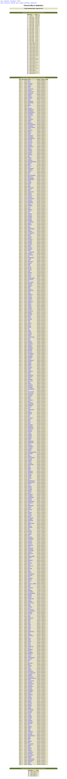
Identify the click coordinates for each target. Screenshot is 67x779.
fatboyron (29, 204)
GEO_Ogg (29, 165)
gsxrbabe (29, 439)
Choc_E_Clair (30, 380)
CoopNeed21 (30, 495)
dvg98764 (29, 597)
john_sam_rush (30, 393)
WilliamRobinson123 (31, 480)
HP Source (30, 532)
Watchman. (30, 193)
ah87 (29, 256)
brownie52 (29, 557)
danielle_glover (30, 752)
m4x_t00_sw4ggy (31, 391)
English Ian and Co (31, 501)
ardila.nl (29, 99)
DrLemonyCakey (31, 91)
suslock (29, 604)
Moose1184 (30, 395)
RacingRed (30, 434)
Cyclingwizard (30, 694)
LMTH (29, 484)
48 (28, 775)
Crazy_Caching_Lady (31, 672)
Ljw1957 (29, 626)
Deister (29, 576)
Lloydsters (29, 580)
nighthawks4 (30, 209)
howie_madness (30, 754)
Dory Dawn (30, 712)
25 (27, 48)
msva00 (29, 397)
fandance (29, 121)
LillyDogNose (30, 97)
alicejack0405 (30, 652)
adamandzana (30, 402)
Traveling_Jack (30, 279)
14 (27, 33)
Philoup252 (30, 412)
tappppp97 (29, 704)
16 (27, 36)
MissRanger (30, 741)
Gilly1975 (29, 276)
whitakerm (29, 745)
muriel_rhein (30, 613)
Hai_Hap (29, 275)
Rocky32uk (30, 332)
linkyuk (29, 739)
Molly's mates (30, 239)
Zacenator (29, 132)
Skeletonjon (30, 283)
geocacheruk (30, 612)
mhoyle (29, 260)
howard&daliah (30, 690)
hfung (29, 416)
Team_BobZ (30, 509)
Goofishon (29, 157)
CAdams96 (30, 682)
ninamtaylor (30, 297)
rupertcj (29, 521)
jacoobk (29, 467)
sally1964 (29, 245)
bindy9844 (29, 490)
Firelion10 (29, 461)
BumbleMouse (30, 113)
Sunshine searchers (31, 457)
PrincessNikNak (30, 743)
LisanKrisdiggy (30, 587)
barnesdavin (30, 753)
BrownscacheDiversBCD (32, 452)
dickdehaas (30, 675)
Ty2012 (29, 546)
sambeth (29, 605)
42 (27, 72)
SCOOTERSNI (30, 591)
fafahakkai (29, 312)
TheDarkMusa (30, 731)
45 (28, 771)
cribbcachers (30, 723)
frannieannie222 (30, 168)
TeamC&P (29, 715)
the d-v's (29, 87)
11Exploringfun (30, 549)
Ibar (28, 106)
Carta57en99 (30, 527)
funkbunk (29, 86)
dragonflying (30, 689)
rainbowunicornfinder (31, 593)
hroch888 (29, 258)
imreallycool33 (30, 135)
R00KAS (29, 493)
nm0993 (29, 378)
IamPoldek (29, 449)
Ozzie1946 (29, 253)
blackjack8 (29, 153)
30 (27, 55)
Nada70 (29, 190)
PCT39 (29, 82)
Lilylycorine (30, 541)
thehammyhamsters (31, 278)
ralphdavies (30, 361)
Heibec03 (29, 246)
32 (27, 58)
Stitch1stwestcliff (31, 102)
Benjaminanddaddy (31, 556)
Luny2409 (29, 654)
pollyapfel (29, 238)
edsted (29, 271)
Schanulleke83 (30, 101)
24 (27, 47)
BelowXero (30, 579)
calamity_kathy (30, 553)
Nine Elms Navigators (31, 175)
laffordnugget (30, 691)
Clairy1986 (29, 475)
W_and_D (29, 656)
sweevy (29, 339)
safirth (29, 660)
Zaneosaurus (30, 349)
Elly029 (29, 664)
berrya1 (29, 667)
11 (27, 29)
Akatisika (29, 210)
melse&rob (29, 194)
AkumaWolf (30, 242)
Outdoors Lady (30, 93)
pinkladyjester (30, 201)
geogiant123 (30, 243)
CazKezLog (30, 213)
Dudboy (29, 287)
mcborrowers (30, 376)
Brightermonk (30, 284)
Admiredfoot (30, 350)
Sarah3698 (30, 241)
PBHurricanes (30, 123)
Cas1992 (29, 327)
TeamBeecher (30, 169)
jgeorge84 (29, 727)
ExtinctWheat (30, 379)
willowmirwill (30, 145)
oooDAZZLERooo (31, 409)
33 (27, 59)
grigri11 (29, 235)
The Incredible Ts (31, 353)
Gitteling (29, 180)
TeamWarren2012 (31, 257)
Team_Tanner (30, 142)
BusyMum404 (30, 405)
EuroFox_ (29, 293)
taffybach (29, 131)
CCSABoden (30, 357)
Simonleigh (30, 552)
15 (27, 35)
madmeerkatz (30, 384)
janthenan (29, 438)
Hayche (29, 134)
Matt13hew (30, 224)
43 (27, 73)
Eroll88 (29, 264)
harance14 (29, 572)
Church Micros (13, 1)
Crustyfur (29, 432)
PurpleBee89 (30, 205)
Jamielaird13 (30, 346)
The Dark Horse (30, 646)
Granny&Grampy (31, 360)
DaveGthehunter (31, 441)
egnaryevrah (30, 367)
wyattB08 (29, 331)
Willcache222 (30, 356)
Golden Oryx (30, 702)
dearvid (29, 184)
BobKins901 (30, 220)
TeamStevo (30, 94)
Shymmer (29, 223)
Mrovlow (29, 469)
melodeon (29, 304)
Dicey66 (29, 372)
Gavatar (29, 616)
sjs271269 (29, 269)
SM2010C (29, 650)
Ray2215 (29, 116)
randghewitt (30, 216)
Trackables (21, 2)
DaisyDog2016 (30, 520)
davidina (29, 186)
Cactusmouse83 (30, 191)
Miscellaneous (27, 2)
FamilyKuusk (30, 160)
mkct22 (29, 265)
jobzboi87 (29, 317)
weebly (29, 104)
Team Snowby (30, 417)
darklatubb (29, 306)
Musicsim (29, 147)
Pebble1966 (30, 720)
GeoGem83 (30, 217)
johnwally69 (30, 489)
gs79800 (29, 624)
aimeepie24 (30, 512)
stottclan (29, 630)
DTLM (29, 582)
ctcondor (29, 443)
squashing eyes (30, 428)
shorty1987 (30, 478)
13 (27, 32)
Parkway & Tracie (31, 602)
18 (27, 39)
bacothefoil (30, 486)
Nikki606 (29, 738)
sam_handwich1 (30, 282)
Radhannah (30, 705)
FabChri (29, 316)
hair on (29, 558)
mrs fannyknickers (31, 232)
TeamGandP (30, 601)
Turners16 (29, 513)
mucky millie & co (31, 609)
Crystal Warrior (30, 686)
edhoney (29, 508)
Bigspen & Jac (30, 176)
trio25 (29, 535)
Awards (2, 2)
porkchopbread (30, 635)
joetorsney (29, 323)
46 (28, 773)
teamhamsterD (30, 545)
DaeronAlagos (30, 424)
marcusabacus (30, 354)
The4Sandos (30, 590)
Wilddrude (29, 701)
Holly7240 (29, 305)
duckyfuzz (29, 368)
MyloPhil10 (30, 498)
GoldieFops (30, 526)
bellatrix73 (29, 286)
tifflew (29, 156)
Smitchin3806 (30, 453)
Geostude (29, 383)
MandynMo (30, 249)
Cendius (29, 730)
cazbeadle (29, 345)
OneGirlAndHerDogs (31, 735)
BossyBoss (30, 219)
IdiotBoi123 (30, 430)
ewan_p (29, 80)
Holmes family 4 (30, 671)
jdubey (29, 554)
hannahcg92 (30, 658)
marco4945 (30, 717)
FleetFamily (30, 435)
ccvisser (29, 642)
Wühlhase (29, 95)
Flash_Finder (30, 130)
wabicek (29, 524)
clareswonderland (31, 680)
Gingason (29, 749)
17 (27, 37)
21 (27, 43)
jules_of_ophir (30, 539)
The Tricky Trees (31, 550)
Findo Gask (30, 687)
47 (28, 774)
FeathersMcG (30, 578)
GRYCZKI (29, 530)
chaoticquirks (30, 519)
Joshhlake (29, 534)
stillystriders (30, 594)
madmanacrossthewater (32, 161)
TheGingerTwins (30, 709)
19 (27, 40)
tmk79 (29, 420)
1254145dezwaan (31, 179)
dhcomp (29, 561)
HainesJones (30, 542)
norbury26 (29, 117)
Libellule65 (29, 334)
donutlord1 (29, 341)
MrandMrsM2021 (31, 442)
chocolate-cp (30, 195)
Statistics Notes (34, 2)
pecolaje (29, 369)
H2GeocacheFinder (31, 112)
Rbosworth (29, 84)
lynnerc (29, 408)
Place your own (7, 2)
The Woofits (30, 750)
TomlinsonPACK (30, 290)
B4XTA (29, 569)
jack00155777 (30, 653)
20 (27, 41)
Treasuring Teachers (31, 127)
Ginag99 (29, 679)
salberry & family (31, 187)
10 (27, 28)
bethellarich (30, 756)
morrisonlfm (30, 716)
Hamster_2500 (30, 310)
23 (27, 46)
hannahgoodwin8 (31, 178)
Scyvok (29, 208)
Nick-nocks (30, 491)
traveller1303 (30, 313)
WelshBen (29, 708)
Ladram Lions (30, 386)
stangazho (29, 302)
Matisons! (29, 105)
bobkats (29, 230)
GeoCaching (6, 1)
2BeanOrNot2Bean (31, 228)
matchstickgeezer (31, 598)
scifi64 (29, 632)
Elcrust (29, 454)
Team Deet (30, 143)
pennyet (29, 608)
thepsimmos (30, 563)
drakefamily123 (30, 375)
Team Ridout (30, 734)
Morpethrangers (30, 427)
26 (27, 50)
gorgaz (29, 320)
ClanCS (29, 567)
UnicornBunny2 (30, 119)
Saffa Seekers (30, 649)
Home (2, 1)
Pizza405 (29, 695)
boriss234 (29, 267)
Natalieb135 (30, 665)
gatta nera (29, 273)
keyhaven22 (30, 342)
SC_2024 (29, 719)
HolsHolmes (30, 698)
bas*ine (29, 586)
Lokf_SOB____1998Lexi (32, 583)
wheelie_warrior (30, 617)
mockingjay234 (30, 254)
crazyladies (30, 460)
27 (27, 51)
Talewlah (29, 571)
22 (27, 44)
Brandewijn (30, 669)
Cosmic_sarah (30, 394)
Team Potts (30, 543)
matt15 (29, 504)
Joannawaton (30, 247)
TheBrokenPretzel (31, 523)
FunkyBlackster (30, 517)
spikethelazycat (30, 110)
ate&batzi (29, 365)
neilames (29, 627)
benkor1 (29, 589)
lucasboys (29, 419)
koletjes (29, 763)
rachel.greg (30, 726)
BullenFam (29, 456)
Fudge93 (29, 421)
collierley (29, 728)
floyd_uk (29, 643)
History (17, 2)
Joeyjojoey (29, 295)
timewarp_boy (30, 294)
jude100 (29, 639)
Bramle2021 (30, 413)
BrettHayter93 (30, 560)
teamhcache (30, 445)
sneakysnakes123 (31, 631)
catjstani (29, 250)
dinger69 (29, 398)
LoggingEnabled (30, 221)
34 (27, 61)
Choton (29, 564)
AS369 (29, 415)
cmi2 (28, 212)
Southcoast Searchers (31, 124)
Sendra (29, 423)
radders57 (29, 641)
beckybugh (30, 697)
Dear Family (30, 431)
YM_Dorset (30, 764)
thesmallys (29, 158)
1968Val (29, 628)
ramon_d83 (30, 515)
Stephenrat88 (30, 387)
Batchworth (30, 315)
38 (27, 66)
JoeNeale (29, 757)
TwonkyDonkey (30, 446)
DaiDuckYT (30, 506)
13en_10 (29, 206)
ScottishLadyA (30, 343)
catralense (29, 634)
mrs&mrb (29, 668)
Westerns (29, 468)
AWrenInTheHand (31, 198)
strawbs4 (29, 183)
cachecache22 (30, 371)
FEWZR (29, 737)
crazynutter (30, 487)
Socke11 (29, 713)
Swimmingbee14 (31, 760)
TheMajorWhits (30, 136)
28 (27, 52)
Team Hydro (30, 141)
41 (27, 70)
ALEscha (29, 645)
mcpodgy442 (30, 231)
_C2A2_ (29, 321)
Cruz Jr (29, 479)
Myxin (29, 528)
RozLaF (29, 746)
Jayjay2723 (30, 197)
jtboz (28, 280)
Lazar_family (30, 732)
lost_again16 (30, 298)
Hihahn (29, 623)
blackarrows (30, 531)
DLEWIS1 (29, 450)
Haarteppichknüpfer (31, 657)
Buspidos (29, 619)
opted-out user (30, 261)
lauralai (29, 401)
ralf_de (29, 620)
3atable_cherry (30, 301)
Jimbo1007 (30, 761)
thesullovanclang (31, 683)
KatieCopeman (30, 202)
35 (27, 62)
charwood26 (30, 458)
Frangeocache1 (30, 146)
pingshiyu (29, 227)
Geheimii (29, 693)
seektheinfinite (30, 472)
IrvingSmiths (30, 150)
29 (27, 54)
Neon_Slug (30, 352)
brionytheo (29, 90)
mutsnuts (29, 638)
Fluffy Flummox (30, 676)
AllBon (29, 382)
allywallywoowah (31, 464)
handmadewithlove (31, 389)
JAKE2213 (29, 234)
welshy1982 (30, 139)
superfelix (29, 476)
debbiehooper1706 (31, 138)
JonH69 (29, 465)
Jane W (29, 615)
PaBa (29, 173)
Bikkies (29, 164)
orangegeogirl (30, 494)
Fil (28, 390)
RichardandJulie (30, 505)
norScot (29, 172)
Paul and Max (30, 83)
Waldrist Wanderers (31, 482)
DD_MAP (29, 358)
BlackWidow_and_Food (32, 678)
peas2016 (29, 120)
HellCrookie (30, 149)
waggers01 (30, 108)
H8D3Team (30, 272)
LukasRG (29, 171)
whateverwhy (30, 154)
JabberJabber (30, 663)
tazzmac (29, 324)
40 (27, 69)
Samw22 (29, 516)
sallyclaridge (30, 606)
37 (27, 65)
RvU (28, 661)
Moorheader (30, 568)
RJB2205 (29, 706)
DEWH (29, 742)
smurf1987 (29, 182)
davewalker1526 (30, 404)
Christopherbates (31, 497)
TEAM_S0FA (30, 575)
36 (27, 63)
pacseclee (29, 406)
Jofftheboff (29, 364)
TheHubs (29, 128)
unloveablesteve (30, 538)
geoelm (29, 167)
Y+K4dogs (29, 309)
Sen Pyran (29, 98)
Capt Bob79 (30, 308)
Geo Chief (29, 700)
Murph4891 (30, 595)
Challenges (13, 2)
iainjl (28, 328)
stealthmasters (30, 347)
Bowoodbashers (30, 109)
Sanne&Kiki (30, 319)
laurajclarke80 (30, 502)
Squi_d (29, 724)
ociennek (29, 335)
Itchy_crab (29, 268)
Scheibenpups (30, 471)
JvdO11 (29, 330)
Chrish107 (29, 483)
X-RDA (29, 338)
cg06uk (29, 291)
